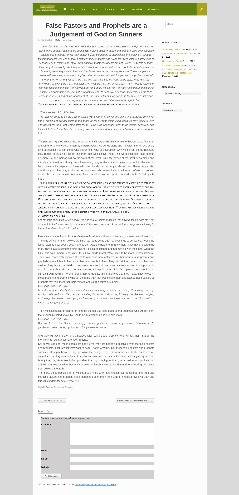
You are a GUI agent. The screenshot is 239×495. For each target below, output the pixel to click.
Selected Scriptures (65, 387)
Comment (46, 424)
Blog (83, 9)
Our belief (137, 9)
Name (44, 450)
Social (95, 9)
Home (69, 9)
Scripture (109, 9)
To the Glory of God (171, 49)
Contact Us (153, 9)
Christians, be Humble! (173, 65)
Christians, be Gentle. (172, 61)
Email (44, 459)
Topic (123, 9)
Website (45, 467)
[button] (202, 9)
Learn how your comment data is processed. (95, 484)
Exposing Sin (51, 387)
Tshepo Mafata (67, 40)
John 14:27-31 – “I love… (52, 400)
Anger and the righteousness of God (179, 53)
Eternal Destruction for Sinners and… (134, 400)
